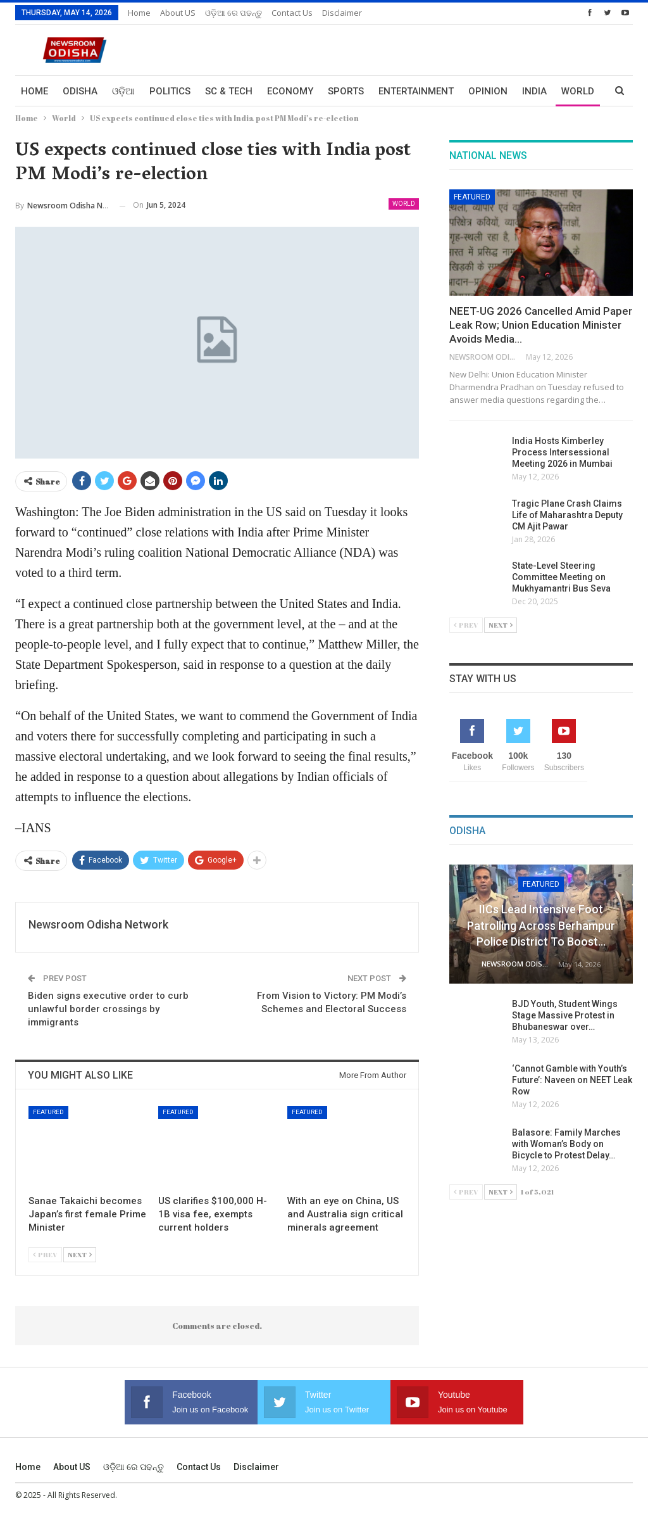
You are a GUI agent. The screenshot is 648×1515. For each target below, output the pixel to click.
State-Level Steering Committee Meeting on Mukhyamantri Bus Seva (561, 577)
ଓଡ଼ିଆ (123, 91)
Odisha (80, 91)
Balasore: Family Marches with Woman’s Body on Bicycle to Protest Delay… (566, 1143)
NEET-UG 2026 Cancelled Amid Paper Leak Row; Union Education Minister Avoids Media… (540, 325)
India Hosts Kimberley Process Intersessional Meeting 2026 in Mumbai (562, 452)
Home (139, 12)
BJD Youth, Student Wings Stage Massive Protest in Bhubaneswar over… (565, 1015)
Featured (48, 1111)
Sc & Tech (228, 91)
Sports (346, 91)
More (535, 91)
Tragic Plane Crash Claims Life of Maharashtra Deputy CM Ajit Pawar (567, 514)
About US (178, 12)
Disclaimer (342, 12)
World (403, 203)
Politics (169, 91)
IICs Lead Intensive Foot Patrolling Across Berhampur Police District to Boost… (541, 925)
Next (80, 1254)
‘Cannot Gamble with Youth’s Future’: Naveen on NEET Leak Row (572, 1079)
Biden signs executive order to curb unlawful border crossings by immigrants (108, 1009)
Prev (45, 1254)
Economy (290, 91)
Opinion (488, 91)
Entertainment (416, 91)
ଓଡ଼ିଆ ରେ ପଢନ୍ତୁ (233, 12)
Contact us (292, 12)
